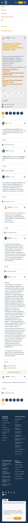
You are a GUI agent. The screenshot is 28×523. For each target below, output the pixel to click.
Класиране (4, 13)
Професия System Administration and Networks (6, 464)
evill (6, 123)
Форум (3, 6)
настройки (10, 518)
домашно (16, 93)
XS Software (5, 420)
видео (21, 93)
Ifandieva (7, 176)
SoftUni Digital (18, 464)
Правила (3, 10)
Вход (20, 2)
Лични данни (18, 453)
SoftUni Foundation (19, 474)
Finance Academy (19, 478)
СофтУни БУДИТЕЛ (19, 471)
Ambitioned (5, 437)
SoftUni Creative (19, 467)
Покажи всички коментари (14, 372)
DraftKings (4, 427)
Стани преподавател (20, 449)
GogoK (9, 276)
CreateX (4, 435)
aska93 (7, 150)
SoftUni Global (18, 476)
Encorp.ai (4, 440)
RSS (2, 20)
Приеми (17, 518)
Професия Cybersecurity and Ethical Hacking (6, 472)
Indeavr (4, 425)
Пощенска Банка (6, 429)
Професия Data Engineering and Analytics (6, 481)
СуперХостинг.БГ (6, 422)
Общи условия (18, 451)
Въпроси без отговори (7, 16)
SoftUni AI (17, 469)
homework (9, 93)
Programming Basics (8, 106)
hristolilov (7, 37)
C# (3, 93)
